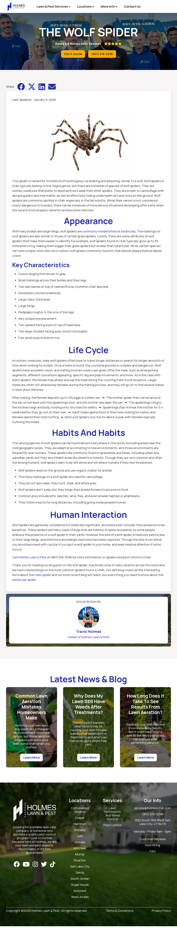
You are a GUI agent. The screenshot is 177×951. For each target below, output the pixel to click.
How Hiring (152, 845)
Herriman (80, 824)
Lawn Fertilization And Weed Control (112, 813)
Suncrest (79, 891)
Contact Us (132, 6)
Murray (80, 854)
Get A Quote (73, 54)
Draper (79, 818)
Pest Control (112, 825)
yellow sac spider (24, 580)
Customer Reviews (152, 839)
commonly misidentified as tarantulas (109, 231)
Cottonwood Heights (80, 810)
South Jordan (80, 879)
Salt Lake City (80, 866)
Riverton (80, 860)
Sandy (80, 873)
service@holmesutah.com (152, 808)
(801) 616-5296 (102, 54)
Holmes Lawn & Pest (32, 557)
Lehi (80, 836)
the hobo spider (40, 575)
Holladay (80, 830)
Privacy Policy (161, 911)
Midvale (80, 842)
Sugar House (80, 885)
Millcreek (80, 848)
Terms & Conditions (119, 911)
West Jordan (80, 897)
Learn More (31, 757)
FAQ (152, 851)
